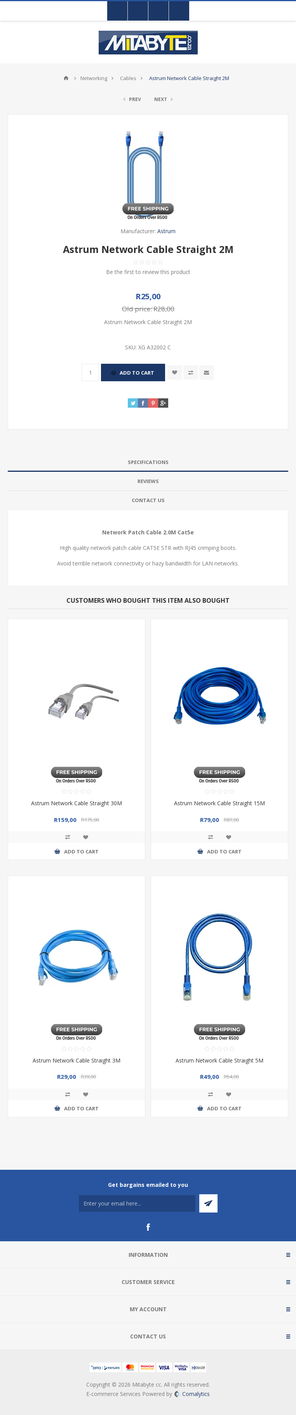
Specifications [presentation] (148, 462)
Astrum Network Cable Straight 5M (219, 1060)
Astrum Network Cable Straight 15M (219, 803)
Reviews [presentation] (148, 481)
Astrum (166, 231)
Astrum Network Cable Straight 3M (76, 1060)
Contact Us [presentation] (148, 500)
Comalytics (192, 1394)
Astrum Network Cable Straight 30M (76, 803)
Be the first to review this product (148, 272)
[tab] (148, 462)
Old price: (137, 308)
